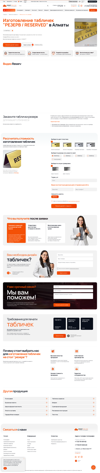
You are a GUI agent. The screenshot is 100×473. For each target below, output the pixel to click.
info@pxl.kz (74, 6)
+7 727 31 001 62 (80, 442)
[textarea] (75, 264)
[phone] (75, 258)
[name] (75, 254)
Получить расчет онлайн (61, 305)
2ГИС (82, 1)
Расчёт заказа (74, 4)
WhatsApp (16, 172)
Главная (5, 14)
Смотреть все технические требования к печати (75, 335)
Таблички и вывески (13, 14)
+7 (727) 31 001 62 (90, 6)
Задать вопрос (63, 273)
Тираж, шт (54, 177)
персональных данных (74, 201)
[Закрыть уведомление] (24, 458)
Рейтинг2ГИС (79, 461)
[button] (92, 1)
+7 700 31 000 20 (81, 445)
